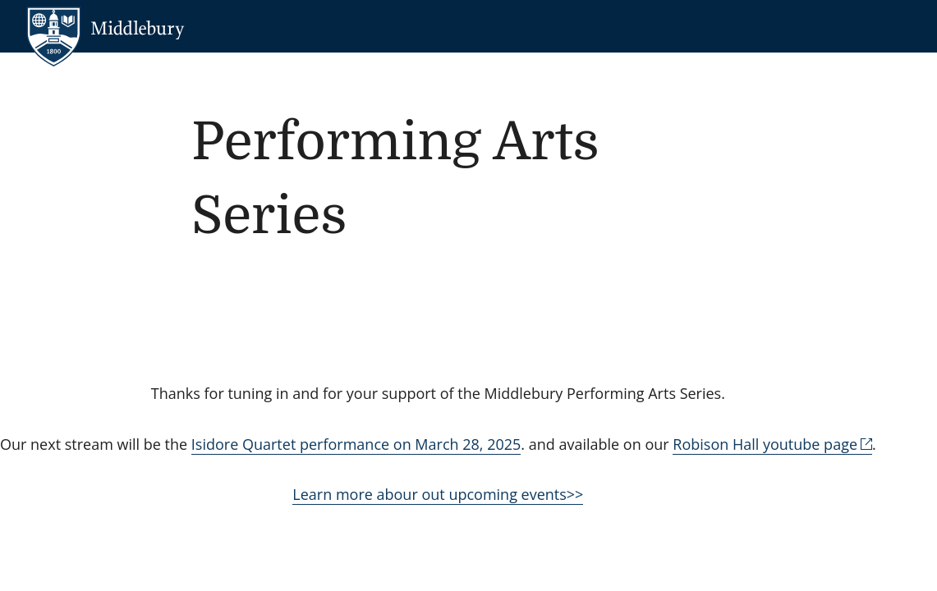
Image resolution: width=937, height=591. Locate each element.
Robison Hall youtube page (765, 444)
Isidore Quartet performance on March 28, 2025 (356, 444)
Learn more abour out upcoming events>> (437, 494)
